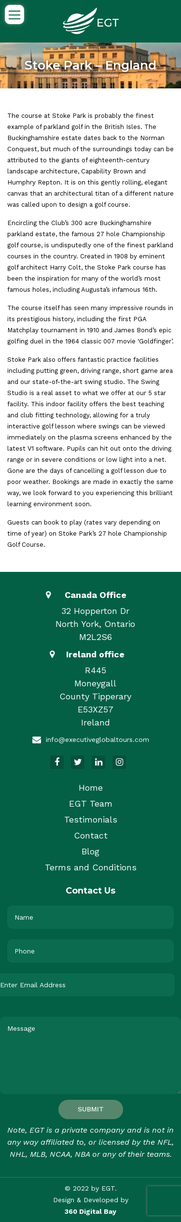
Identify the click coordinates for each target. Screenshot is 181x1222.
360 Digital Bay (90, 1211)
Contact (91, 835)
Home (91, 787)
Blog (90, 851)
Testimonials (90, 819)
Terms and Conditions (91, 867)
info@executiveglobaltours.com (97, 739)
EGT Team (90, 803)
